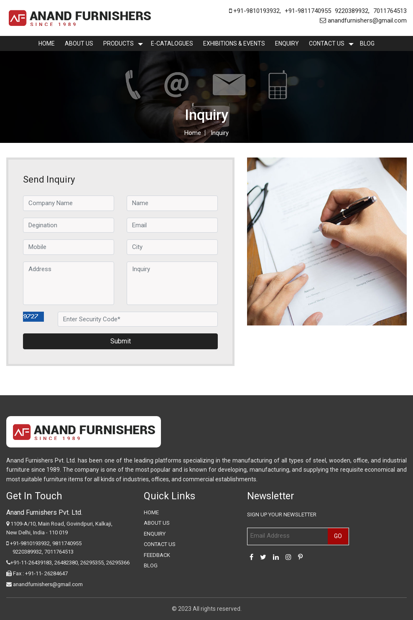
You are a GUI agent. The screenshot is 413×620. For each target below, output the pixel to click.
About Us (79, 43)
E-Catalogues (172, 43)
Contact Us (326, 43)
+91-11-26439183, (31, 562)
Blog (367, 43)
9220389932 (351, 11)
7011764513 (390, 11)
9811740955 (67, 543)
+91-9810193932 (254, 11)
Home (46, 43)
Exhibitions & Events (234, 43)
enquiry (287, 43)
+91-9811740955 (308, 11)
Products (118, 43)
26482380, (66, 562)
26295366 (118, 562)
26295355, (93, 562)
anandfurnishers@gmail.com (363, 20)
